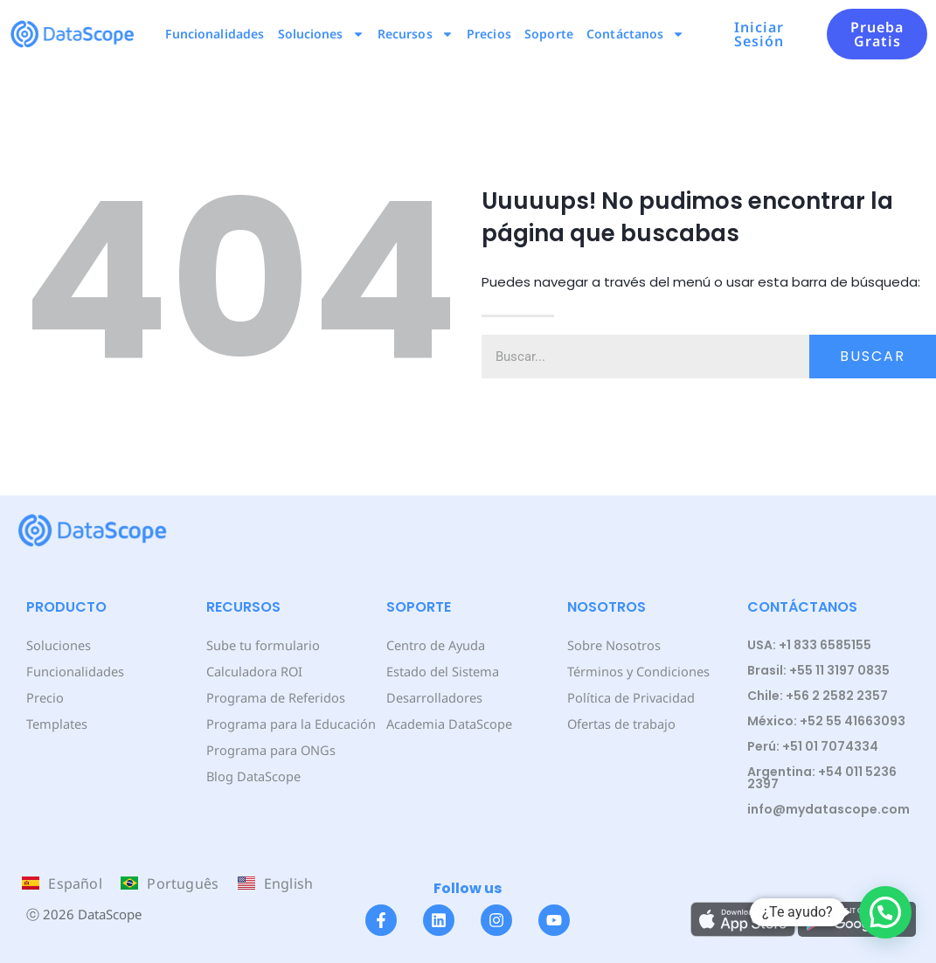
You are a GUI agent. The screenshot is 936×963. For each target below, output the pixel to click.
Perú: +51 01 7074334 (812, 746)
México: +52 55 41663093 (826, 721)
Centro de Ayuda (435, 644)
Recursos (416, 34)
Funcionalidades (215, 33)
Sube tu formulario (261, 644)
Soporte (548, 33)
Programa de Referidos (274, 697)
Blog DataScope (252, 775)
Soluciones (321, 34)
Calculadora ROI (254, 670)
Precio (44, 697)
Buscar (872, 356)
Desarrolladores (433, 697)
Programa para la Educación (289, 723)
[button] (885, 912)
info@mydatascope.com (828, 809)
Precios (489, 33)
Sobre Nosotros (612, 644)
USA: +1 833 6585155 (809, 645)
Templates (56, 723)
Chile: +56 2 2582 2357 (817, 695)
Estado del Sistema (441, 670)
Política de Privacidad (629, 697)
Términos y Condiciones (636, 670)
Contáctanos (635, 34)
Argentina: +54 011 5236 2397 (822, 778)
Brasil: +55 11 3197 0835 (818, 670)
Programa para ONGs (269, 749)
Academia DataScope (448, 723)
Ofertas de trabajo (621, 723)
